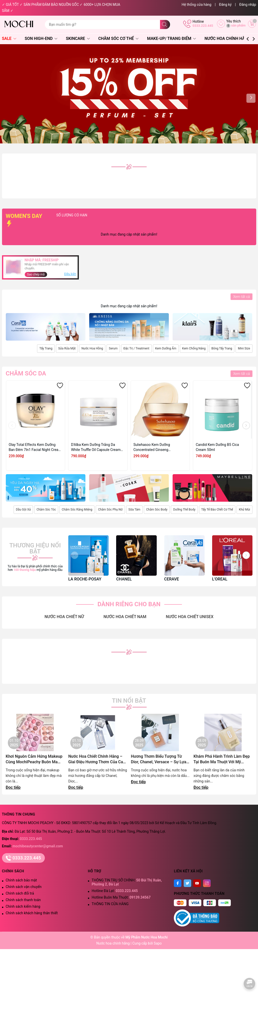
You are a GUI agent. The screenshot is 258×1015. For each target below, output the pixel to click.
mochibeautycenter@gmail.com (38, 846)
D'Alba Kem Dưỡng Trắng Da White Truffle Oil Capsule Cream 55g (96, 447)
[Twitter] (187, 883)
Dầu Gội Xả (23, 509)
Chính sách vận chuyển (24, 887)
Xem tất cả (241, 297)
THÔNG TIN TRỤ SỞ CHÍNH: (127, 882)
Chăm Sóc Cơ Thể (118, 38)
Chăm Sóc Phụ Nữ (110, 509)
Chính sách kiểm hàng (23, 906)
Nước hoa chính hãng (113, 943)
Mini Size (244, 348)
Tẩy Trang (45, 348)
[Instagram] (207, 883)
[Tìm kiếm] (165, 24)
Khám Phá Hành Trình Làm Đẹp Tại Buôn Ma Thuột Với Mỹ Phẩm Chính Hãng (222, 759)
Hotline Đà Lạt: (115, 891)
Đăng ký (225, 5)
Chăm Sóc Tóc (46, 509)
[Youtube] (197, 883)
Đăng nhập (247, 5)
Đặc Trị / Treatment (136, 348)
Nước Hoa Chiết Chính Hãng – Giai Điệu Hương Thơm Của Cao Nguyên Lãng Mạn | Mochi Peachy (96, 759)
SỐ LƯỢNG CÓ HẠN (94, 215)
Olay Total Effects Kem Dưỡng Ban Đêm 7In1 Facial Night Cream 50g (35, 447)
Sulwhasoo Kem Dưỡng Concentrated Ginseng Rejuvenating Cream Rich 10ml (157, 447)
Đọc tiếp (13, 787)
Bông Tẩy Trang (221, 348)
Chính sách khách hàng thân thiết (32, 913)
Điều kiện (70, 274)
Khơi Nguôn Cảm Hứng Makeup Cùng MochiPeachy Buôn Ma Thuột (34, 759)
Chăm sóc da (26, 373)
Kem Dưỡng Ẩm (165, 348)
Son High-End (41, 38)
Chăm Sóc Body (156, 509)
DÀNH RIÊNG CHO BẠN (129, 604)
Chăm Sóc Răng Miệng (77, 509)
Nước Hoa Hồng (92, 348)
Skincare (78, 38)
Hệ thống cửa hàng (196, 5)
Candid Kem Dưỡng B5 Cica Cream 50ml (217, 447)
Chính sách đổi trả (20, 893)
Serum (113, 348)
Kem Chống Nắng (194, 348)
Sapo (158, 943)
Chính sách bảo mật (21, 880)
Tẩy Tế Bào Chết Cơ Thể (217, 509)
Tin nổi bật (129, 701)
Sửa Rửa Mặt (67, 348)
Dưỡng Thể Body (184, 509)
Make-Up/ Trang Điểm (171, 38)
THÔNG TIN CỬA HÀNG (110, 904)
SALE (9, 38)
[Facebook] (177, 883)
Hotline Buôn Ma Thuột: (121, 897)
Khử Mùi (244, 509)
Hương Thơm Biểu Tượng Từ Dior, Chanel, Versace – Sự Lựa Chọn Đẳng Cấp (158, 759)
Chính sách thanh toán (23, 900)
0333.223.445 (202, 26)
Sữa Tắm (134, 509)
